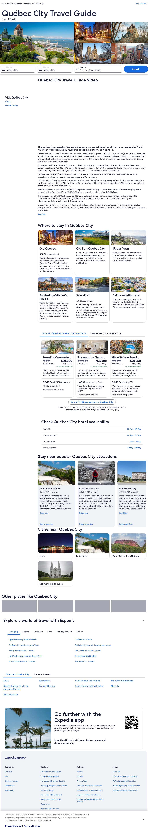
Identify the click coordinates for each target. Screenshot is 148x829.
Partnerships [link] (9, 785)
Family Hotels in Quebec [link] (86, 656)
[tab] (64, 333)
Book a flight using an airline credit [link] (126, 785)
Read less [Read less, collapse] (44, 513)
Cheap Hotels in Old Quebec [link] (88, 650)
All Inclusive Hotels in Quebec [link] (22, 661)
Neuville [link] (115, 686)
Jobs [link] (6, 776)
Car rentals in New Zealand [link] (51, 795)
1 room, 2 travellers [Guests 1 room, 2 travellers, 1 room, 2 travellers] (90, 70)
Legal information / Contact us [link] (88, 795)
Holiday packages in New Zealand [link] (54, 785)
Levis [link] (6, 680)
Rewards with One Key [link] (50, 809)
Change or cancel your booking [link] (125, 776)
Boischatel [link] (44, 680)
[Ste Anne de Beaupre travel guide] (55, 574)
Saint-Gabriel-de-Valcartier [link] (89, 686)
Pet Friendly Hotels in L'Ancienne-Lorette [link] (93, 645)
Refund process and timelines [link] (124, 781)
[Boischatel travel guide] (92, 546)
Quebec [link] (27, 3)
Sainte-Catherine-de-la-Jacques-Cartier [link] (16, 687)
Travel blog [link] (45, 804)
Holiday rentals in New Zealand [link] (53, 781)
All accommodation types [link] (51, 799)
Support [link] (116, 772)
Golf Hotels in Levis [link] (83, 639)
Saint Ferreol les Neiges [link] (87, 680)
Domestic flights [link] (47, 790)
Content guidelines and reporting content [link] (90, 800)
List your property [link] (11, 781)
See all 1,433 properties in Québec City (92, 402)
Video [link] (8, 101)
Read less (42, 214)
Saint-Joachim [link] (10, 694)
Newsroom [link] (9, 790)
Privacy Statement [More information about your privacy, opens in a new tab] (14, 826)
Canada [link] (19, 3)
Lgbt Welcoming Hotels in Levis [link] (23, 639)
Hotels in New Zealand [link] (50, 776)
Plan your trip (141, 3)
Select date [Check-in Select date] (12, 70)
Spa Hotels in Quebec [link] (85, 661)
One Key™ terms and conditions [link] (89, 785)
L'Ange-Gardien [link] (47, 686)
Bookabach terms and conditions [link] (90, 790)
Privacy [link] (79, 772)
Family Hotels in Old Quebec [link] (21, 650)
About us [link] (8, 772)
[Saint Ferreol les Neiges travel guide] (128, 546)
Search (136, 69)
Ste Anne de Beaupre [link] (122, 680)
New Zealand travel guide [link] (51, 772)
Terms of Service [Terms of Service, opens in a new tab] (32, 826)
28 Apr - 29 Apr (134, 429)
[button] (74, 620)
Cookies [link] (80, 776)
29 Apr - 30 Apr (134, 435)
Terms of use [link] (82, 781)
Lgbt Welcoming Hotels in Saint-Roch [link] (25, 656)
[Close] (143, 819)
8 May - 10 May (134, 447)
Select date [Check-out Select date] (49, 70)
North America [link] (7, 3)
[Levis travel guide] (55, 546)
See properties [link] (46, 524)
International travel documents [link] (125, 790)
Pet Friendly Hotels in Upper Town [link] (24, 645)
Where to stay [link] (11, 105)
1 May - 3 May (135, 441)
